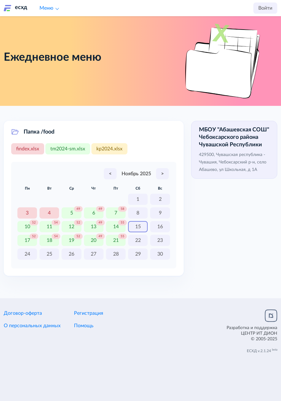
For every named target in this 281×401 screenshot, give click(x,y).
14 (116, 226)
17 (27, 240)
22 (138, 240)
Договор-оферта (23, 313)
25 (49, 254)
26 (71, 254)
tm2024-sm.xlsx (67, 148)
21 (116, 240)
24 (27, 254)
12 (71, 226)
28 (116, 254)
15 (138, 226)
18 (49, 240)
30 (160, 254)
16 (160, 226)
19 (71, 240)
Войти (265, 8)
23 (160, 240)
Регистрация (88, 313)
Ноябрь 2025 (136, 173)
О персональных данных (32, 325)
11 (49, 226)
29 (138, 254)
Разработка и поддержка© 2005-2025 (252, 333)
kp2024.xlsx (109, 148)
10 (27, 226)
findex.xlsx (27, 148)
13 (93, 226)
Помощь (84, 325)
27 (93, 254)
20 (93, 240)
